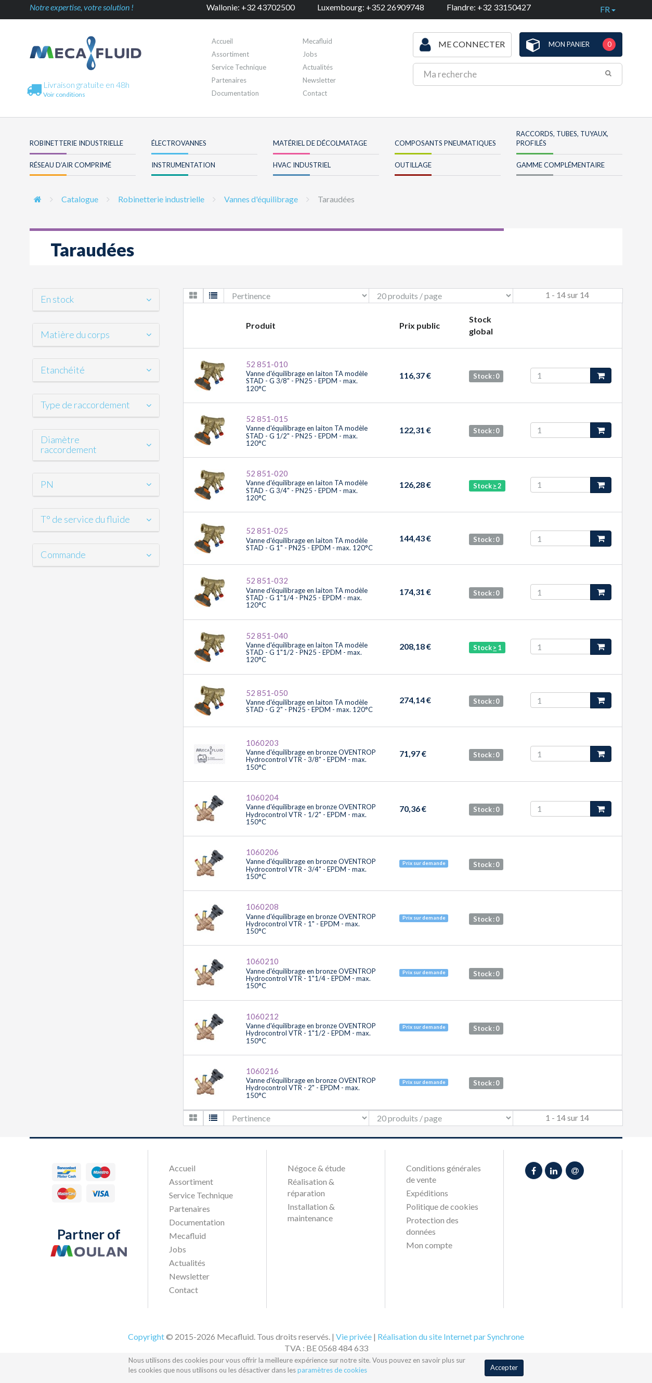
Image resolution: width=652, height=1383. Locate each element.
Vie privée (354, 1336)
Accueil (222, 41)
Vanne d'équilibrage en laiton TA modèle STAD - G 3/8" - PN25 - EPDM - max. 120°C (307, 381)
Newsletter (319, 80)
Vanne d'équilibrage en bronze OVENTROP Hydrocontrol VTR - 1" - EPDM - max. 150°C (311, 924)
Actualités (318, 67)
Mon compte (429, 1245)
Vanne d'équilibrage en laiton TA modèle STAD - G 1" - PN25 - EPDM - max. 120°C (309, 544)
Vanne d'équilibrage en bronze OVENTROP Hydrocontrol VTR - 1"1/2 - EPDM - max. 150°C (311, 1033)
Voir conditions (64, 94)
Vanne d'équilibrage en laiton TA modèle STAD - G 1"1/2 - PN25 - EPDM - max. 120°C (307, 652)
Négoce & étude (316, 1168)
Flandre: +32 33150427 (489, 7)
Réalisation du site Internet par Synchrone (450, 1336)
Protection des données (432, 1225)
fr (608, 9)
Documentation (235, 93)
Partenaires (229, 80)
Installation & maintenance (311, 1212)
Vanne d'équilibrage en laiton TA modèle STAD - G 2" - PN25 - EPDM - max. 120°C (309, 706)
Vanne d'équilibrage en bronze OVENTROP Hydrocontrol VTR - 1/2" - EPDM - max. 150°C (311, 814)
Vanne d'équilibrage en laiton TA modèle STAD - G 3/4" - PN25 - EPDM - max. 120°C (307, 490)
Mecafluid (187, 1235)
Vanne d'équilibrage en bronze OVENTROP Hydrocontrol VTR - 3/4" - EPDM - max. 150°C (311, 869)
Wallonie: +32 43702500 (250, 7)
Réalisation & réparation (311, 1187)
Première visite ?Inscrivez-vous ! (347, 43)
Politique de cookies (442, 1206)
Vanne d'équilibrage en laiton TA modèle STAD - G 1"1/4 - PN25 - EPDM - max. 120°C (307, 598)
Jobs (177, 1249)
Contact (315, 93)
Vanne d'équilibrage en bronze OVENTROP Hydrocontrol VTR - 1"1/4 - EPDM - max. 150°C (311, 978)
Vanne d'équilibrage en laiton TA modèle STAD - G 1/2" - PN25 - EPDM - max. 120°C (307, 435)
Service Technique (239, 67)
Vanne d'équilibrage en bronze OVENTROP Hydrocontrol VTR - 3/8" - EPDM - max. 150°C (311, 759)
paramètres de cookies (332, 1370)
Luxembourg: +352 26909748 (370, 7)
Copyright (146, 1336)
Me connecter (462, 44)
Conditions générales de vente (443, 1173)
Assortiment (230, 54)
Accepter (504, 1367)
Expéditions (427, 1193)
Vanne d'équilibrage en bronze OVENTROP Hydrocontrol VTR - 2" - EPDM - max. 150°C (311, 1088)
